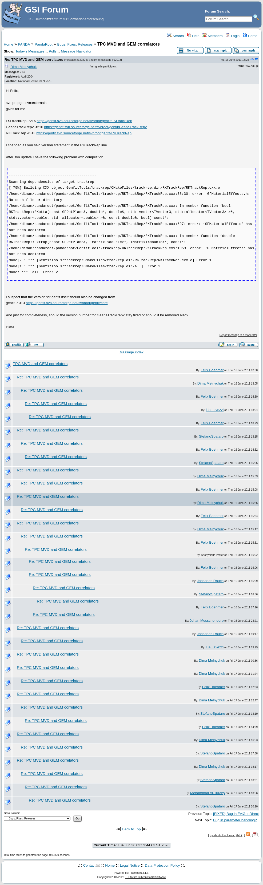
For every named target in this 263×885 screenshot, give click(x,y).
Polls (53, 51)
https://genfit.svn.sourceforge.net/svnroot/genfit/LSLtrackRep (84, 121)
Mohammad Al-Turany (207, 793)
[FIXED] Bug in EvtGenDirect (236, 814)
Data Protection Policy (162, 865)
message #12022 (75, 59)
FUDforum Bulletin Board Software (145, 877)
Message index (131, 352)
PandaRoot (44, 44)
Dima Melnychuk (23, 67)
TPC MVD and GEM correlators (40, 364)
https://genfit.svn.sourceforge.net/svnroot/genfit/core (67, 303)
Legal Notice (130, 865)
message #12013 (111, 59)
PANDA (24, 44)
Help (193, 36)
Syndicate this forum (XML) (226, 835)
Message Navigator (76, 51)
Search (175, 36)
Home (250, 36)
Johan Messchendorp (207, 621)
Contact (89, 865)
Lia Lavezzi (215, 410)
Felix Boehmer (212, 370)
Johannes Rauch (210, 581)
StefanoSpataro (211, 436)
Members (212, 36)
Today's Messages (29, 51)
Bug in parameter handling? (235, 820)
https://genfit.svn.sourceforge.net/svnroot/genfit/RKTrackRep (84, 133)
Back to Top (131, 829)
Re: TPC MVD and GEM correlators (34, 60)
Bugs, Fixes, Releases (75, 44)
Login (233, 36)
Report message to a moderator (238, 335)
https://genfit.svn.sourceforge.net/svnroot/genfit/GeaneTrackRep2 (95, 127)
